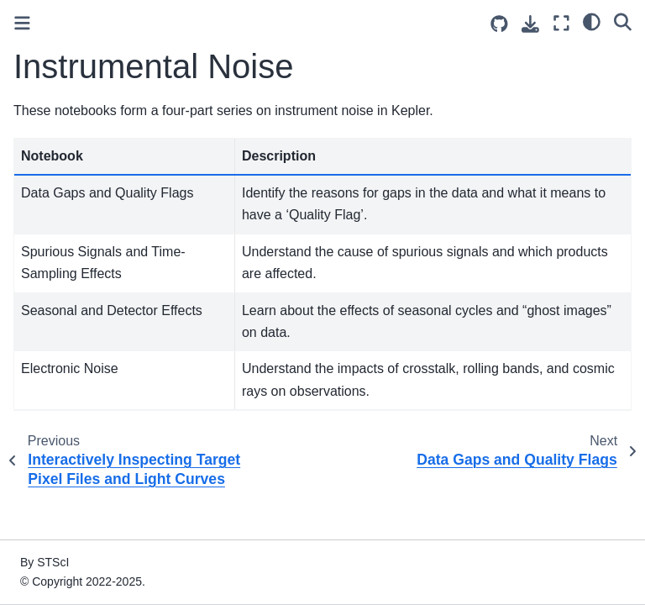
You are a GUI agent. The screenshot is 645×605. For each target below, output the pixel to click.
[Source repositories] (499, 24)
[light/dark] (591, 21)
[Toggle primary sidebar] (22, 23)
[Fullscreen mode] (561, 23)
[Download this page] (530, 24)
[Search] (622, 21)
